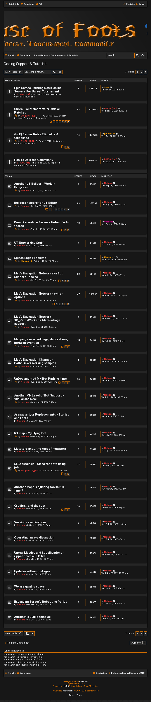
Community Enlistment (25, 165)
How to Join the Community (33, 160)
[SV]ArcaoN (109, 134)
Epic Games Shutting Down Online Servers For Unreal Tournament (38, 89)
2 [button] (141, 71)
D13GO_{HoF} (23, 94)
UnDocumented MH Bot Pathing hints (40, 378)
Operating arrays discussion (34, 537)
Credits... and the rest (29, 505)
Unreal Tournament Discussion (32, 118)
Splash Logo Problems (30, 258)
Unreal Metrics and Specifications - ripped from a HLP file (39, 554)
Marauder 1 (26, 261)
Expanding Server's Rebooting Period (40, 601)
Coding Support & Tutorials (25, 64)
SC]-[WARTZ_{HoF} (30, 116)
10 (68, 209)
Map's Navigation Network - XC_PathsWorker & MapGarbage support (37, 320)
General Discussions (24, 97)
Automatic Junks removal (32, 617)
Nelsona (25, 190)
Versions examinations (30, 522)
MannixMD (83, 682)
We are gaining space (29, 586)
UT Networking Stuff (29, 242)
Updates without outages (32, 571)
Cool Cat (108, 222)
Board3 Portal (68, 691)
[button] (145, 72)
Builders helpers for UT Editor (35, 203)
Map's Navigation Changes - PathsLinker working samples (35, 361)
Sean (106, 87)
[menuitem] (27, 4)
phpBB (66, 686)
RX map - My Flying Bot (30, 433)
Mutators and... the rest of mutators (40, 448)
